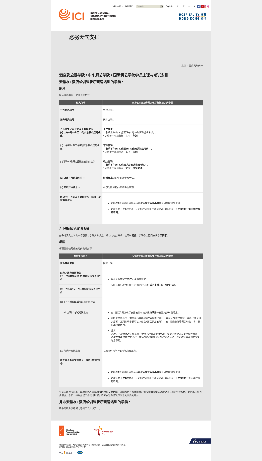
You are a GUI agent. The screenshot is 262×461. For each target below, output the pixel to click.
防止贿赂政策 (108, 445)
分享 (183, 29)
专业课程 (134, 29)
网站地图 (77, 445)
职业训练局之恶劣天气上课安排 (82, 408)
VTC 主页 (117, 6)
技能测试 (147, 29)
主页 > (185, 65)
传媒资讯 (193, 29)
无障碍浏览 (120, 445)
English (169, 6)
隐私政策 (96, 445)
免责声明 (87, 445)
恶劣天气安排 (65, 445)
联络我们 (129, 6)
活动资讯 (172, 29)
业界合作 (160, 29)
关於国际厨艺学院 (117, 29)
